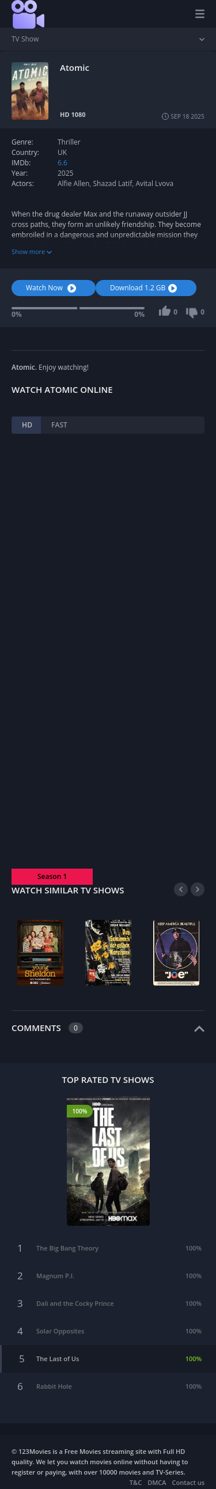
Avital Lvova (154, 183)
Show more (32, 251)
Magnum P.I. (55, 1275)
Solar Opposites (60, 1331)
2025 (65, 173)
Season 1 (52, 876)
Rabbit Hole (54, 1386)
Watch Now (52, 288)
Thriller (69, 142)
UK (62, 152)
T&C (136, 1482)
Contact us (188, 1482)
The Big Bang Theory (67, 1248)
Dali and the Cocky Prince (75, 1303)
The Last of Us (57, 1358)
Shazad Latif (112, 183)
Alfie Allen (73, 183)
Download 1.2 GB (145, 288)
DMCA (156, 1482)
